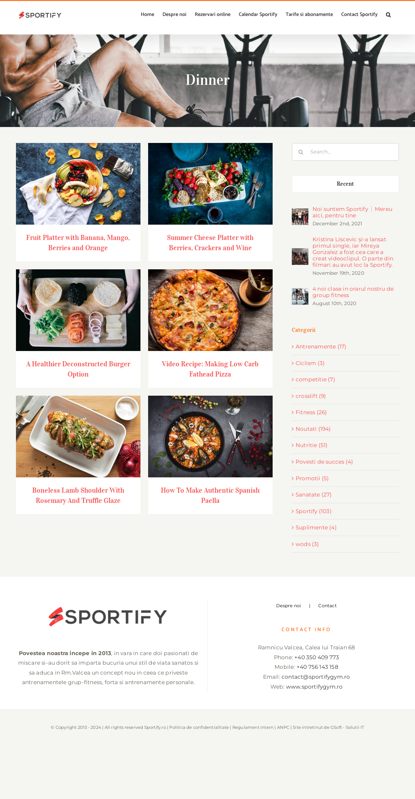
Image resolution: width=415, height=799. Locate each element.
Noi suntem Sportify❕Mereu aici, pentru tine (352, 212)
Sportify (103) (314, 511)
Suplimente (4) (316, 527)
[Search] (301, 152)
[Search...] (345, 152)
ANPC (283, 727)
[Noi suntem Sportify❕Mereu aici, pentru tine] (300, 213)
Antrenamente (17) (321, 346)
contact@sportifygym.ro (316, 677)
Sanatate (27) (314, 494)
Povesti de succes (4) (324, 462)
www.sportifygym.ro (314, 686)
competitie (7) (315, 379)
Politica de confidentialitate (199, 727)
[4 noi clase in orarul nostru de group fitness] (300, 293)
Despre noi (288, 606)
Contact (327, 606)
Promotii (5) (312, 478)
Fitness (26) (311, 412)
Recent (345, 183)
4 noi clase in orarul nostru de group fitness (353, 292)
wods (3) (307, 544)
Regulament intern (253, 727)
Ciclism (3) (310, 363)
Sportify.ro (155, 727)
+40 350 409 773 (316, 657)
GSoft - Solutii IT (347, 727)
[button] (388, 14)
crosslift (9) (311, 396)
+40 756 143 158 (317, 667)
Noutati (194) (313, 429)
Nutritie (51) (312, 445)
